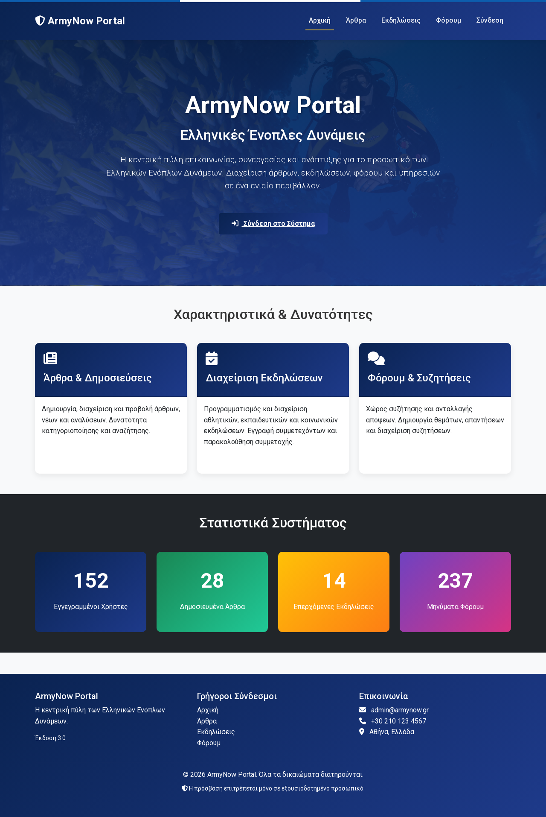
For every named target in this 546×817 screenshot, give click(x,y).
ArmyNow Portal (80, 21)
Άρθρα (356, 20)
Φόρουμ (448, 20)
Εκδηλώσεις (401, 20)
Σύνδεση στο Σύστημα (273, 224)
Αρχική (320, 20)
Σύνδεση (489, 20)
